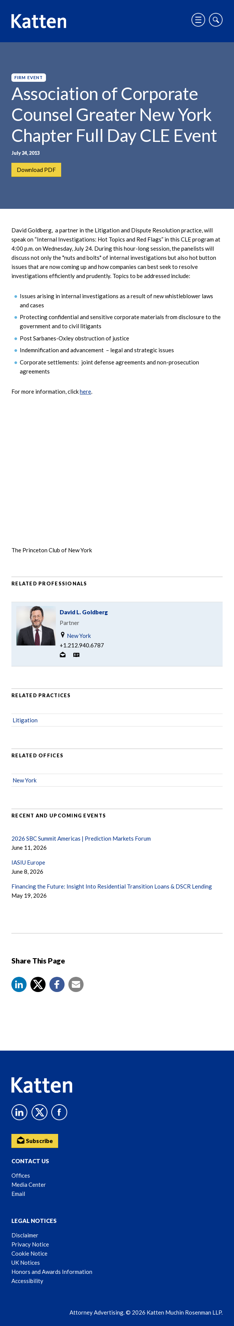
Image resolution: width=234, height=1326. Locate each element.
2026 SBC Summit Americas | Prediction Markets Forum (81, 838)
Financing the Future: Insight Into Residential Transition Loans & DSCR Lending (111, 886)
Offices (20, 1175)
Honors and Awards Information (51, 1271)
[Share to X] (38, 984)
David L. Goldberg (84, 612)
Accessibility (27, 1280)
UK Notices (25, 1262)
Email (18, 1193)
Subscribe (35, 1140)
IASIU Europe (28, 862)
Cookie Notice (29, 1253)
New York (75, 635)
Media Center (28, 1184)
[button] (19, 984)
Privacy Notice (30, 1244)
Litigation (25, 720)
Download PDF (36, 169)
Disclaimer (24, 1235)
